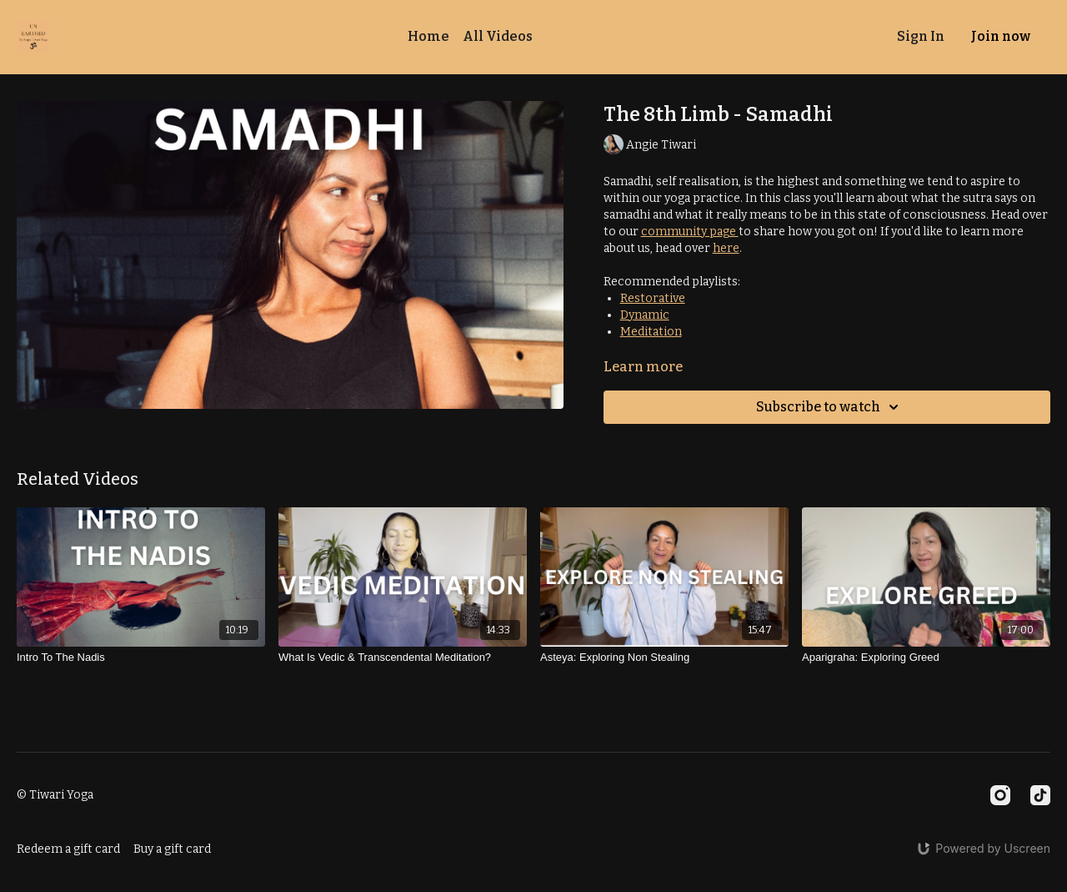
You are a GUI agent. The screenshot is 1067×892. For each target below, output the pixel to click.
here (726, 248)
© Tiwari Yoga (55, 795)
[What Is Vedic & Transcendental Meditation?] (402, 657)
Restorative (652, 298)
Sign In (920, 36)
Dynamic (644, 315)
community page (690, 231)
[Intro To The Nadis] (141, 657)
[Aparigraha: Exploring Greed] (926, 657)
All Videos (498, 36)
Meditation (651, 332)
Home (428, 36)
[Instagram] (1000, 795)
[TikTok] (1040, 795)
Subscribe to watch (830, 407)
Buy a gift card (172, 849)
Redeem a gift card (68, 849)
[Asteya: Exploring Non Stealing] (664, 657)
